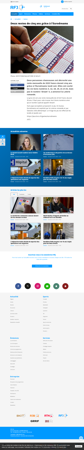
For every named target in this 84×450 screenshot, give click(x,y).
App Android (65, 286)
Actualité (14, 14)
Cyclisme (45, 310)
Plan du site (29, 432)
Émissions (27, 14)
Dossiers (12, 316)
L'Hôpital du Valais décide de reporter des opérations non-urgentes (25, 178)
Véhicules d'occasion (48, 340)
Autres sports (46, 328)
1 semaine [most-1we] (21, 194)
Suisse (26, 19)
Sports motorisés (47, 322)
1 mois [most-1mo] (29, 194)
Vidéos (41, 14)
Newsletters (47, 286)
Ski (43, 313)
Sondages (12, 366)
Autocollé (12, 363)
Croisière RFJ (56, 14)
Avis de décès (46, 360)
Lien (14, 91)
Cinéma (45, 343)
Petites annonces (47, 352)
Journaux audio (13, 313)
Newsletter (12, 405)
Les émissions (13, 340)
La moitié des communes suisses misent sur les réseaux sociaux (24, 216)
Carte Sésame (13, 384)
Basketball (45, 304)
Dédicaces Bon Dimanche (16, 352)
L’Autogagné (13, 360)
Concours (12, 369)
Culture (12, 310)
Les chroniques (13, 343)
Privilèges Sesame (47, 346)
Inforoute (45, 355)
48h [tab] (14, 194)
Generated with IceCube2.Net (27, 435)
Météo (44, 349)
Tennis (44, 319)
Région (12, 299)
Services (47, 14)
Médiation (12, 396)
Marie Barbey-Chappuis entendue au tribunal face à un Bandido (55, 216)
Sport (21, 14)
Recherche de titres (15, 346)
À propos (12, 379)
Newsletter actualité (15, 322)
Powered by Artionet (15, 435)
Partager (15, 85)
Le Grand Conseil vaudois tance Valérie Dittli (24, 153)
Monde (12, 304)
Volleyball (45, 307)
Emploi (44, 357)
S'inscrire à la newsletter (42, 266)
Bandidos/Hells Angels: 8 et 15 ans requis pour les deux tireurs (57, 178)
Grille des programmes (15, 349)
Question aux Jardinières (16, 357)
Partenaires (13, 393)
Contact (12, 402)
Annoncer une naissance (16, 355)
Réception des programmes (16, 382)
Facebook (18, 286)
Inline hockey (46, 325)
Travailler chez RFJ (14, 390)
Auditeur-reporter (66, 1)
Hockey (45, 302)
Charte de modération (15, 399)
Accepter (78, 446)
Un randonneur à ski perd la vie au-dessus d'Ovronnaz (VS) (57, 153)
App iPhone (56, 286)
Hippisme (45, 316)
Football (45, 299)
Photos (35, 14)
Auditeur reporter (14, 319)
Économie (12, 307)
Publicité (12, 387)
